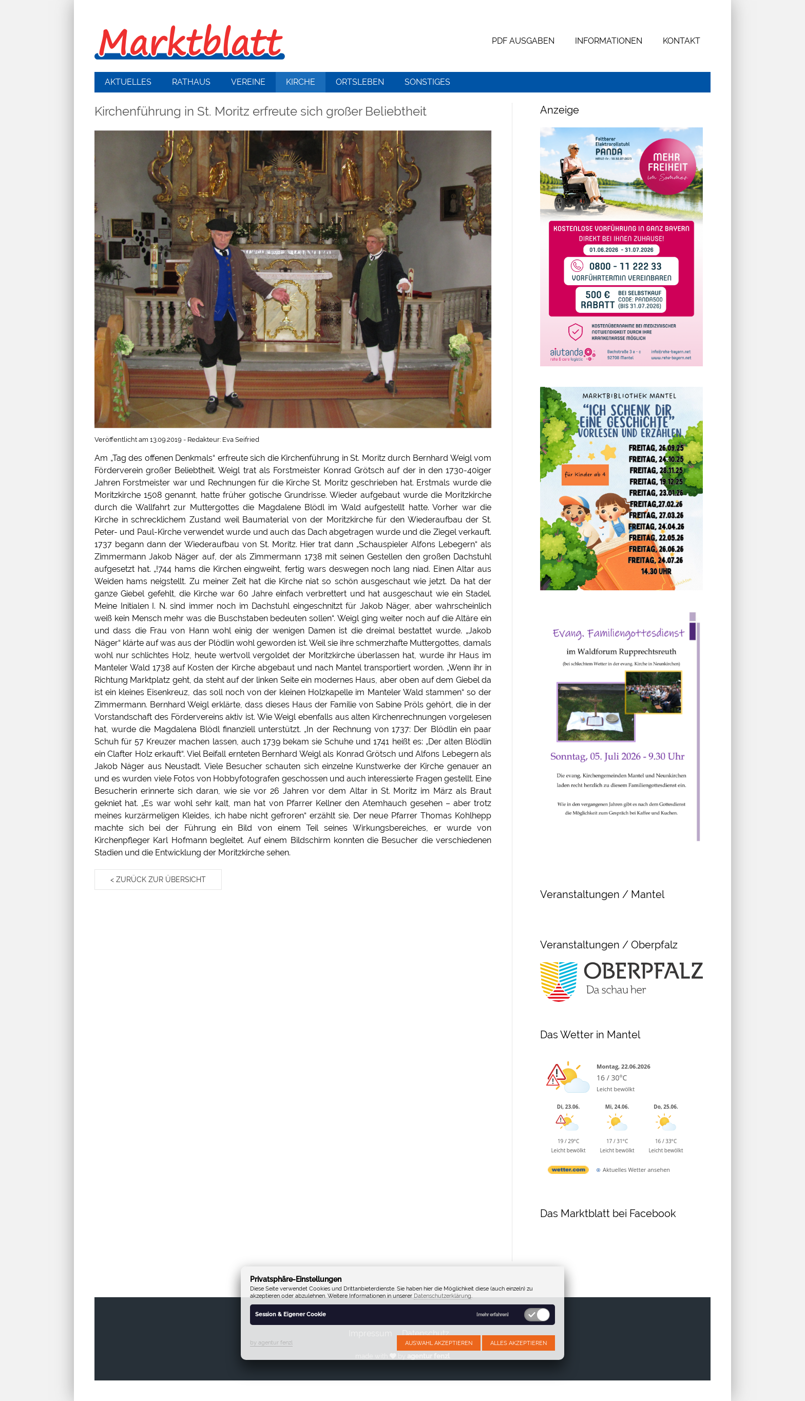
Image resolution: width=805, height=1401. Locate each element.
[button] (292, 279)
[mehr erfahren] (492, 1315)
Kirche (300, 82)
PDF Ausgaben (523, 41)
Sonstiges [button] (427, 82)
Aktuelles (128, 82)
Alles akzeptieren (518, 1343)
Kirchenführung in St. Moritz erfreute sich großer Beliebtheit (260, 111)
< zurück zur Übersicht (158, 879)
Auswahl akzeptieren (438, 1343)
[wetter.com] (568, 1171)
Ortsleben (360, 82)
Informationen (608, 41)
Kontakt (681, 41)
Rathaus (191, 82)
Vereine (248, 82)
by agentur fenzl (271, 1342)
